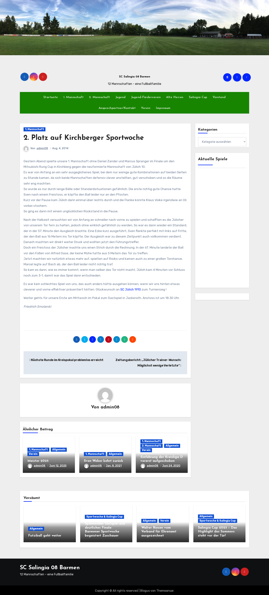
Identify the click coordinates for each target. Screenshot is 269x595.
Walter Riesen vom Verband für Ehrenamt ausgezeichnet (158, 532)
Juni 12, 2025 (57, 465)
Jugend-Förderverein (146, 97)
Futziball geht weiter (44, 536)
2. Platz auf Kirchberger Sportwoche (84, 138)
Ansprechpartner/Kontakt (117, 108)
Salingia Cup (198, 97)
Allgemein (58, 449)
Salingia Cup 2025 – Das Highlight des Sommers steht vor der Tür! (217, 532)
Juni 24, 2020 (171, 465)
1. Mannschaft (73, 97)
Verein (145, 108)
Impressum (163, 108)
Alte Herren (174, 97)
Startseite (50, 97)
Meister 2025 (37, 461)
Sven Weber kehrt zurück (103, 461)
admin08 (42, 148)
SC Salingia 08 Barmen (134, 76)
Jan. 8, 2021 (114, 465)
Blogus (145, 589)
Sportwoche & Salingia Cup (104, 516)
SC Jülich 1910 (130, 289)
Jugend (121, 97)
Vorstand (219, 97)
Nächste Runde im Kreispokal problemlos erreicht (66, 360)
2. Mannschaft (99, 97)
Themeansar (165, 589)
